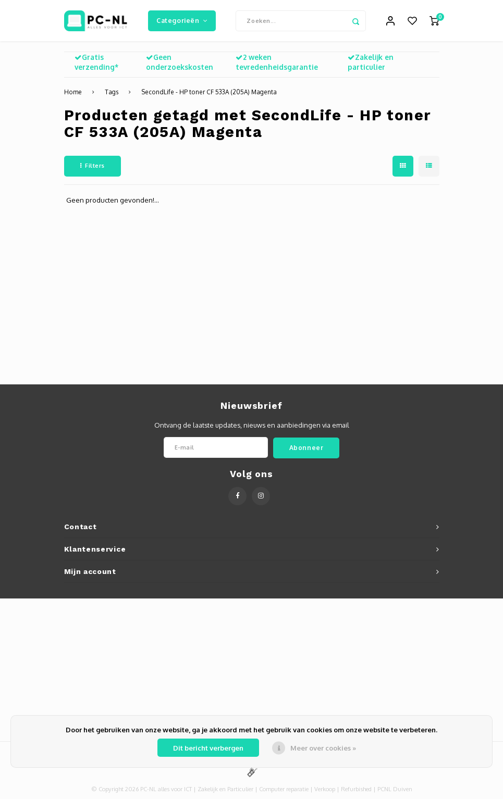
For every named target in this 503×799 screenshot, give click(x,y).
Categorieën (181, 20)
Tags (111, 92)
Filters (92, 166)
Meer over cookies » (323, 748)
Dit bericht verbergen (208, 748)
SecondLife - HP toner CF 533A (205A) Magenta (209, 92)
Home (73, 92)
